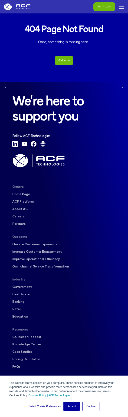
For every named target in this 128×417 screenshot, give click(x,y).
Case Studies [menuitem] (22, 351)
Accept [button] (71, 406)
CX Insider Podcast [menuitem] (27, 337)
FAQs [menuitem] (16, 366)
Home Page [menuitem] (21, 194)
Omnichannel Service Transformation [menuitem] (40, 266)
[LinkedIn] (15, 144)
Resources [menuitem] (20, 329)
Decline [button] (90, 406)
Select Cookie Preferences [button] (45, 406)
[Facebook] (33, 144)
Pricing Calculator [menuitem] (26, 359)
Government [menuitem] (22, 287)
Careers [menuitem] (18, 216)
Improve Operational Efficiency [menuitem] (36, 259)
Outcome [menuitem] (19, 237)
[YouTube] (24, 144)
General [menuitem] (18, 186)
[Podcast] (43, 144)
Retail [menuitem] (16, 309)
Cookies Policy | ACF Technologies (49, 395)
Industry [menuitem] (18, 279)
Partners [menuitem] (19, 224)
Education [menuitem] (20, 316)
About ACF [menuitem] (21, 209)
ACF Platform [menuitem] (23, 201)
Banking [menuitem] (18, 301)
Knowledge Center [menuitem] (26, 344)
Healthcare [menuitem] (21, 294)
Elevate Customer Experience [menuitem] (34, 244)
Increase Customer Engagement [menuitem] (37, 251)
